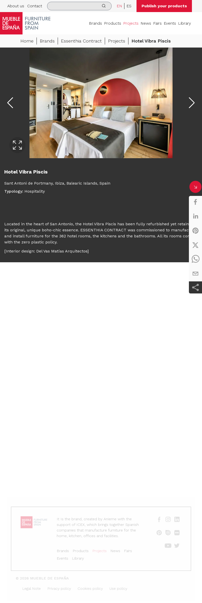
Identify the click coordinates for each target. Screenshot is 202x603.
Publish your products (164, 6)
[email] (195, 274)
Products (112, 23)
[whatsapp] (195, 259)
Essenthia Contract (81, 41)
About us (15, 6)
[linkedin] (195, 216)
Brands (95, 23)
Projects (131, 23)
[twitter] (195, 245)
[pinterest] (195, 231)
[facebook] (195, 202)
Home (26, 41)
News (146, 23)
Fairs (157, 23)
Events (170, 23)
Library (184, 23)
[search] (79, 6)
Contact (34, 6)
